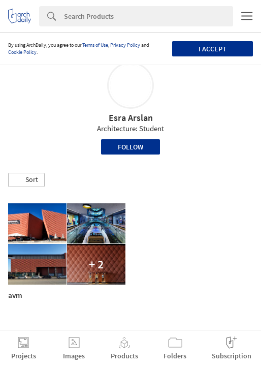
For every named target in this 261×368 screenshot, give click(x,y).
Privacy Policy (125, 45)
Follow (130, 146)
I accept (212, 48)
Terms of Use (95, 45)
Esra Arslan (131, 118)
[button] (26, 180)
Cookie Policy (22, 52)
